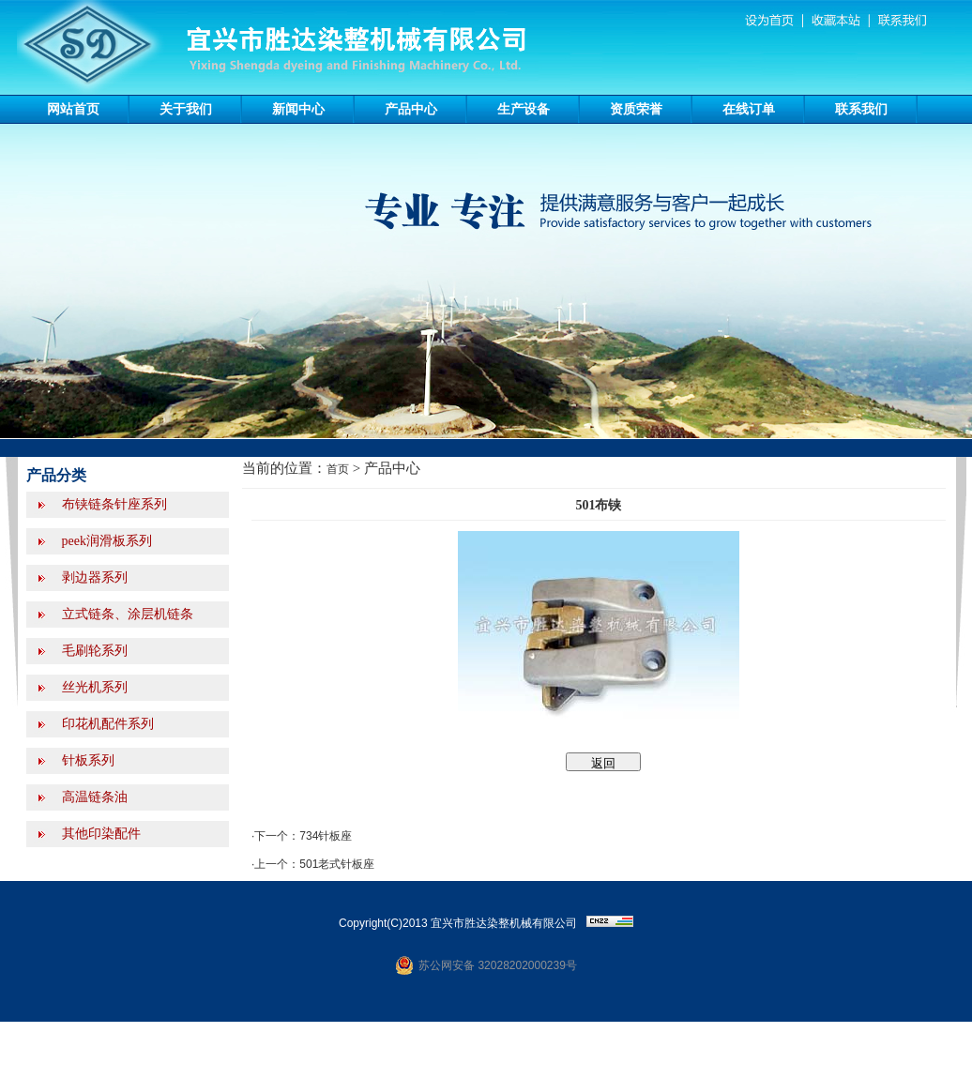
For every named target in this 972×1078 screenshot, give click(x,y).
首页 (338, 469)
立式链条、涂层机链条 (125, 614)
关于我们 (185, 109)
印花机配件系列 (106, 724)
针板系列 (86, 760)
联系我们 (861, 109)
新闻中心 (298, 109)
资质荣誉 (636, 109)
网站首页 (73, 109)
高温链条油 (93, 797)
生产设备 (523, 109)
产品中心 (411, 109)
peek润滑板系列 (105, 541)
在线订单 (748, 109)
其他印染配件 (99, 834)
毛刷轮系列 (93, 651)
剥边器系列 (93, 577)
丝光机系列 (93, 687)
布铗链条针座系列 (112, 504)
